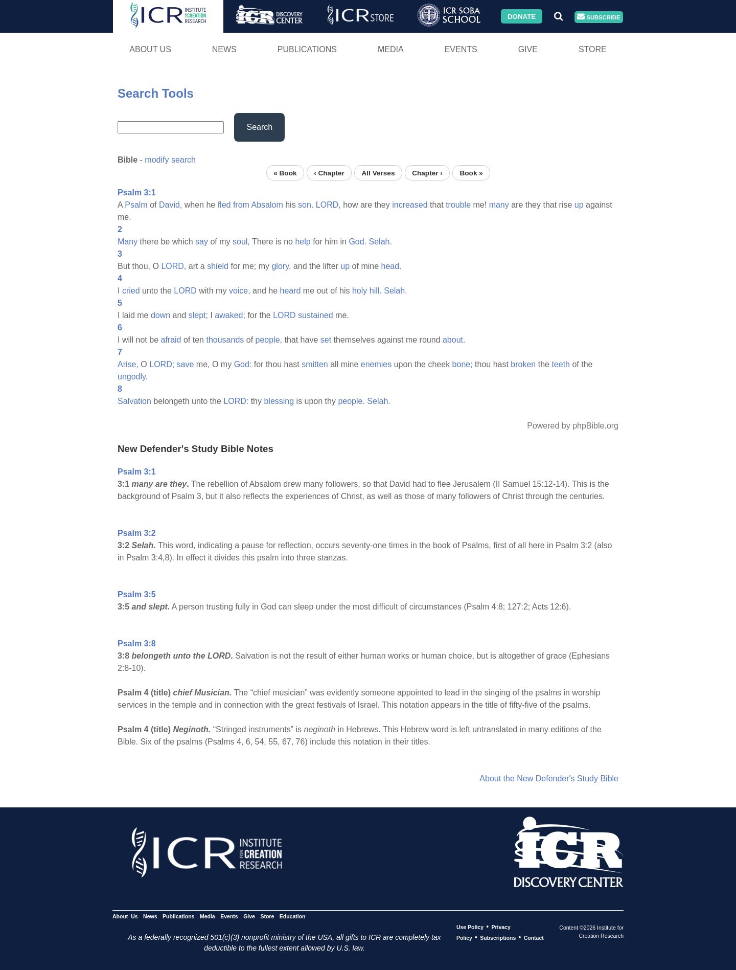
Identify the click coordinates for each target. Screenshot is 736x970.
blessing (279, 401)
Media (391, 49)
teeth (560, 364)
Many (127, 241)
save (185, 364)
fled (224, 204)
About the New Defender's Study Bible (548, 778)
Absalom (267, 204)
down (160, 315)
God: (243, 364)
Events (461, 49)
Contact (534, 938)
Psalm (136, 204)
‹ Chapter (329, 172)
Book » (470, 172)
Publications (307, 49)
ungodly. (133, 376)
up (579, 204)
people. (351, 401)
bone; (462, 364)
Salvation (134, 401)
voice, (239, 290)
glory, (281, 266)
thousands (225, 339)
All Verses (378, 172)
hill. (376, 290)
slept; (198, 315)
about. (454, 339)
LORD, (328, 204)
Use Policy (470, 927)
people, (269, 339)
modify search (170, 159)
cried (131, 290)
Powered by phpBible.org (572, 425)
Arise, (128, 364)
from (241, 204)
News (224, 49)
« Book (284, 172)
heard (290, 290)
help (302, 241)
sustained (315, 315)
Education (293, 916)
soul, (241, 241)
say (201, 241)
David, (170, 204)
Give (528, 49)
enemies (376, 364)
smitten (315, 364)
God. (357, 241)
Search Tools (156, 93)
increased (409, 204)
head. (391, 266)
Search (259, 127)
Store (593, 49)
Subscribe (598, 17)
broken (523, 364)
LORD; (161, 364)
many (499, 204)
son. (305, 204)
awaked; (230, 315)
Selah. (380, 241)
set (325, 339)
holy (359, 290)
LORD (185, 290)
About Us (150, 49)
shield (217, 266)
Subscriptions (498, 938)
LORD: (235, 401)
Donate (522, 16)
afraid (170, 339)
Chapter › (427, 172)
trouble (458, 204)
